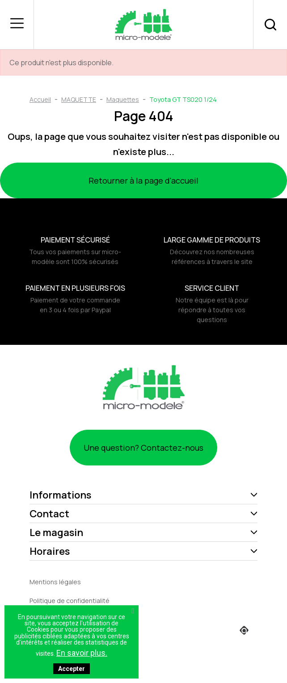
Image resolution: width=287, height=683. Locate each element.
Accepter (71, 668)
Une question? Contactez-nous (143, 447)
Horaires (50, 551)
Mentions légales (55, 582)
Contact (49, 513)
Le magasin (56, 532)
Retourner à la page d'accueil (143, 180)
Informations (60, 495)
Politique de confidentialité (70, 600)
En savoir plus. (81, 653)
